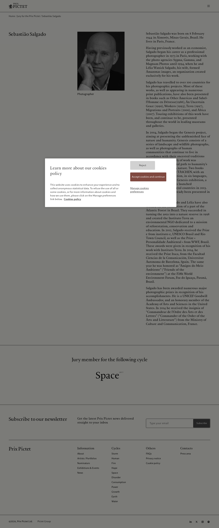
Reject (142, 165)
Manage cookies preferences (139, 189)
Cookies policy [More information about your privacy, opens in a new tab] (72, 199)
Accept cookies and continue (148, 176)
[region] (110, 182)
